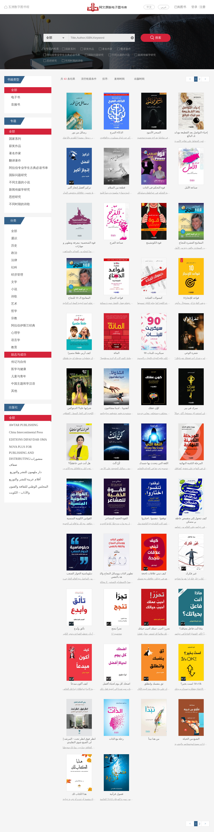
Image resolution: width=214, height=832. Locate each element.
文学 (14, 282)
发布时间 (119, 78)
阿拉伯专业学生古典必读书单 (63, 54)
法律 (14, 260)
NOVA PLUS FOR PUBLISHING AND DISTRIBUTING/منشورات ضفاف (26, 455)
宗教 (14, 318)
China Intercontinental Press (26, 432)
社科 (14, 267)
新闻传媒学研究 (147, 54)
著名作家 (107, 48)
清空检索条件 (89, 78)
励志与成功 (18, 354)
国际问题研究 (96, 54)
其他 (14, 390)
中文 (149, 7)
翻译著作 (125, 48)
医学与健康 (18, 369)
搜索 (155, 38)
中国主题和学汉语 (23, 383)
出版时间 (139, 78)
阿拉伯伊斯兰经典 (23, 325)
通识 (14, 238)
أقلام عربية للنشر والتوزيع (25, 479)
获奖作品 (89, 48)
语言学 (15, 340)
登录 (194, 7)
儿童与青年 (18, 376)
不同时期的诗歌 (74, 60)
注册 (202, 7)
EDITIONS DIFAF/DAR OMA (28, 439)
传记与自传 (18, 361)
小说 (14, 289)
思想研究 (52, 60)
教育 (14, 347)
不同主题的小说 (121, 54)
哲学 (14, 311)
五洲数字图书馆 (16, 7)
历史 (14, 245)
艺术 (14, 303)
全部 (14, 90)
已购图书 (180, 7)
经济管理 (17, 274)
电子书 (15, 97)
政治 (14, 252)
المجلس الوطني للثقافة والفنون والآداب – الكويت (28, 489)
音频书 (15, 104)
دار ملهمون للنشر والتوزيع (25, 472)
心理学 (15, 332)
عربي (163, 7)
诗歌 (14, 296)
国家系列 (70, 48)
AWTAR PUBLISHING (23, 425)
